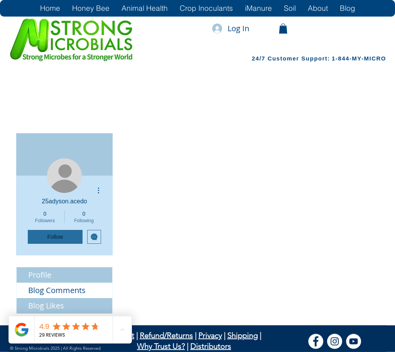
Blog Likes (46, 305)
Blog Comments (57, 290)
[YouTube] (353, 341)
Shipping (242, 335)
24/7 (260, 58)
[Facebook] (315, 341)
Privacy (210, 335)
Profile (39, 275)
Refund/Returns (166, 335)
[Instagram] (334, 341)
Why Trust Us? (161, 346)
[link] (283, 28)
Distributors (210, 346)
